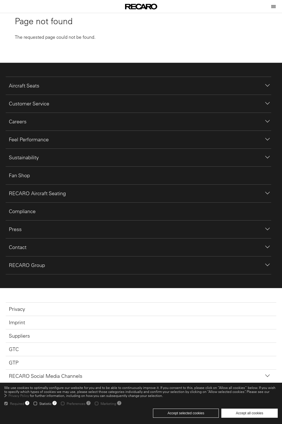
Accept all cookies (249, 413)
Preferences (76, 403)
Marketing (108, 403)
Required (17, 403)
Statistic (45, 403)
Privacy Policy (19, 395)
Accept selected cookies (185, 413)
